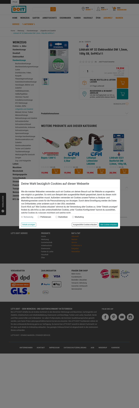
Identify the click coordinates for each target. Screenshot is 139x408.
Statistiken (63, 217)
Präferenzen (45, 217)
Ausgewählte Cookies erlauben (85, 225)
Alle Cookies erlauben (108, 225)
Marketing (79, 217)
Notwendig (28, 217)
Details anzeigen (28, 225)
